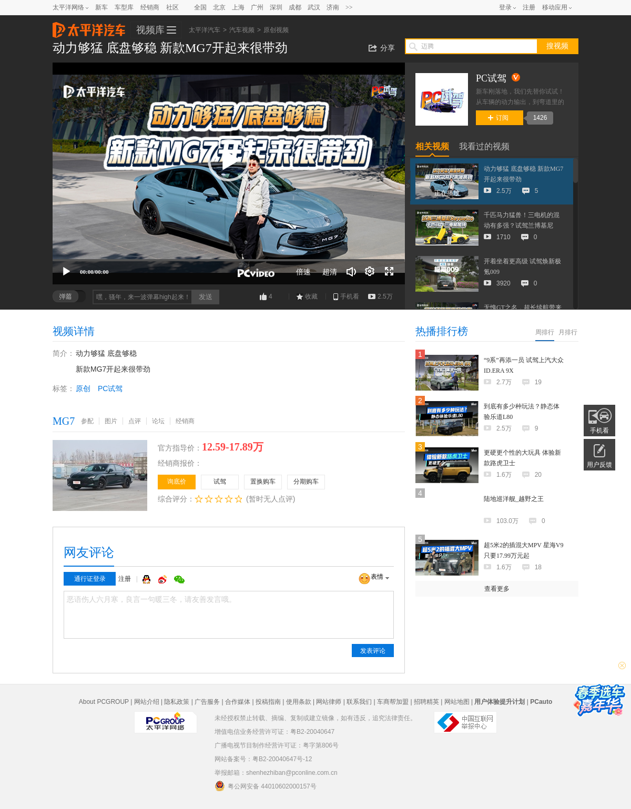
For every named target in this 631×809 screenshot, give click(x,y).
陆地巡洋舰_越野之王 (514, 499)
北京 (219, 7)
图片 (111, 421)
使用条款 (298, 701)
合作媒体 (237, 701)
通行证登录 (90, 578)
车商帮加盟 (393, 701)
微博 (163, 579)
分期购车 (306, 481)
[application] (229, 173)
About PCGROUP (104, 701)
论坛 (158, 421)
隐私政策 (176, 701)
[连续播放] (370, 272)
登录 (505, 7)
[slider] (229, 260)
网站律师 (328, 701)
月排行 (567, 332)
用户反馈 (599, 464)
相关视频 (432, 146)
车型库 (124, 7)
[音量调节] (351, 272)
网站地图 (457, 701)
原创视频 (276, 30)
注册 (529, 7)
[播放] (66, 272)
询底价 (176, 481)
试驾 (219, 481)
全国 (200, 7)
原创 (83, 388)
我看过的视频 (484, 146)
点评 (134, 421)
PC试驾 (110, 388)
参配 (87, 421)
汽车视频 (242, 30)
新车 (101, 7)
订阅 (498, 117)
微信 (179, 579)
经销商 (149, 7)
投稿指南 (268, 701)
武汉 (314, 7)
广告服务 (207, 701)
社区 (172, 7)
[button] (229, 160)
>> (349, 7)
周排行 (544, 332)
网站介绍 (146, 701)
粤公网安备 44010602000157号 (266, 786)
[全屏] (389, 272)
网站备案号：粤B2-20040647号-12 (263, 759)
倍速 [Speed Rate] (303, 272)
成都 (295, 7)
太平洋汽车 (89, 27)
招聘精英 (426, 701)
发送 (205, 297)
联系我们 (359, 701)
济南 (333, 7)
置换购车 (263, 481)
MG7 (64, 421)
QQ (148, 579)
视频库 (150, 30)
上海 (238, 7)
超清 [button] (329, 272)
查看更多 (497, 588)
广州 (257, 7)
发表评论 (372, 650)
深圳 (276, 7)
